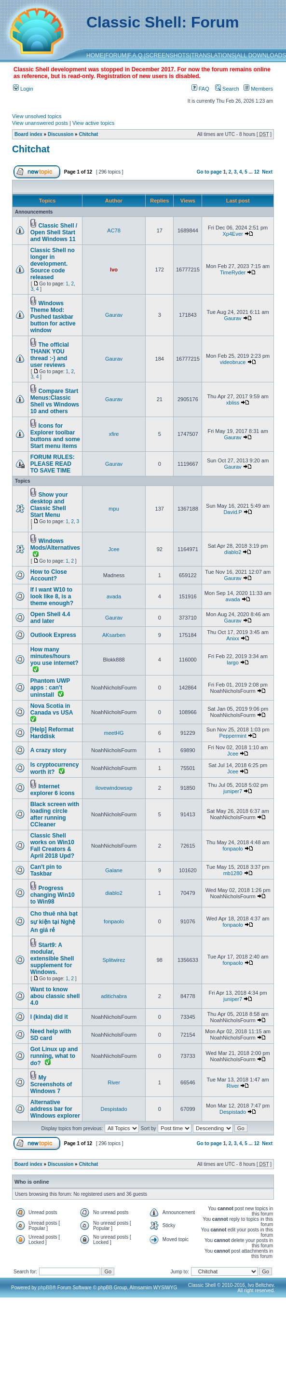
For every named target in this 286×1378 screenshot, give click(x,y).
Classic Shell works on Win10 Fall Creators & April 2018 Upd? (52, 845)
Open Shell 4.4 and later (50, 617)
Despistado (114, 1109)
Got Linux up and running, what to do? (54, 1056)
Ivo (114, 269)
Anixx (232, 638)
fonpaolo (232, 848)
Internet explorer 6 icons (52, 790)
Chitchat (88, 134)
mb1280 (233, 873)
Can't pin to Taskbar (46, 870)
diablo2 (232, 552)
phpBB (45, 1287)
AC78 (114, 230)
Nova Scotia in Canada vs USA (51, 709)
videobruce (233, 362)
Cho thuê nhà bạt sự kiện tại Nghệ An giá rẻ (54, 921)
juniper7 (232, 791)
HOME (95, 55)
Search (227, 89)
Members (258, 89)
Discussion (60, 134)
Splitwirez (114, 960)
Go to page (209, 172)
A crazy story (48, 750)
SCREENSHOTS (168, 55)
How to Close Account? (48, 575)
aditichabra (114, 996)
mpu (114, 509)
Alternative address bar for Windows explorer (55, 1109)
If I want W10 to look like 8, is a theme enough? (51, 596)
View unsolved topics (37, 116)
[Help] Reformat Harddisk (52, 733)
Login (23, 89)
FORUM (115, 55)
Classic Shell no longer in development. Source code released (52, 264)
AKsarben (113, 635)
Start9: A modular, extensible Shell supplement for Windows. (52, 958)
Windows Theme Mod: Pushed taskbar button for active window (53, 317)
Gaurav (114, 315)
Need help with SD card (50, 1034)
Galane (113, 870)
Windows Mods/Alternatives (55, 544)
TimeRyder (232, 272)
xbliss (233, 402)
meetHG (114, 733)
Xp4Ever (232, 234)
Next (267, 172)
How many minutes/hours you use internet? (54, 656)
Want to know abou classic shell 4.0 (55, 996)
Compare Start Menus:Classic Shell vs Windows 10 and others (54, 401)
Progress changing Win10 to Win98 (52, 895)
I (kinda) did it (49, 1016)
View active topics (93, 123)
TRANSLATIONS (213, 55)
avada (114, 596)
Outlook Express (53, 635)
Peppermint (232, 736)
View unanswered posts (40, 123)
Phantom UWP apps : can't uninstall (50, 687)
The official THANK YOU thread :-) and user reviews (49, 354)
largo (232, 662)
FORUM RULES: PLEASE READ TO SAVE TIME (52, 464)
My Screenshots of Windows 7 (51, 1084)
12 (256, 172)
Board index (28, 134)
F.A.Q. (136, 55)
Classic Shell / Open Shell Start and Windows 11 (54, 232)
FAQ (200, 89)
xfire (114, 434)
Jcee (113, 549)
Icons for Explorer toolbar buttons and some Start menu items (55, 435)
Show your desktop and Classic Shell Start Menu (49, 504)
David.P (232, 512)
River (114, 1082)
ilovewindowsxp (113, 788)
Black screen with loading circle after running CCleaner (54, 814)
